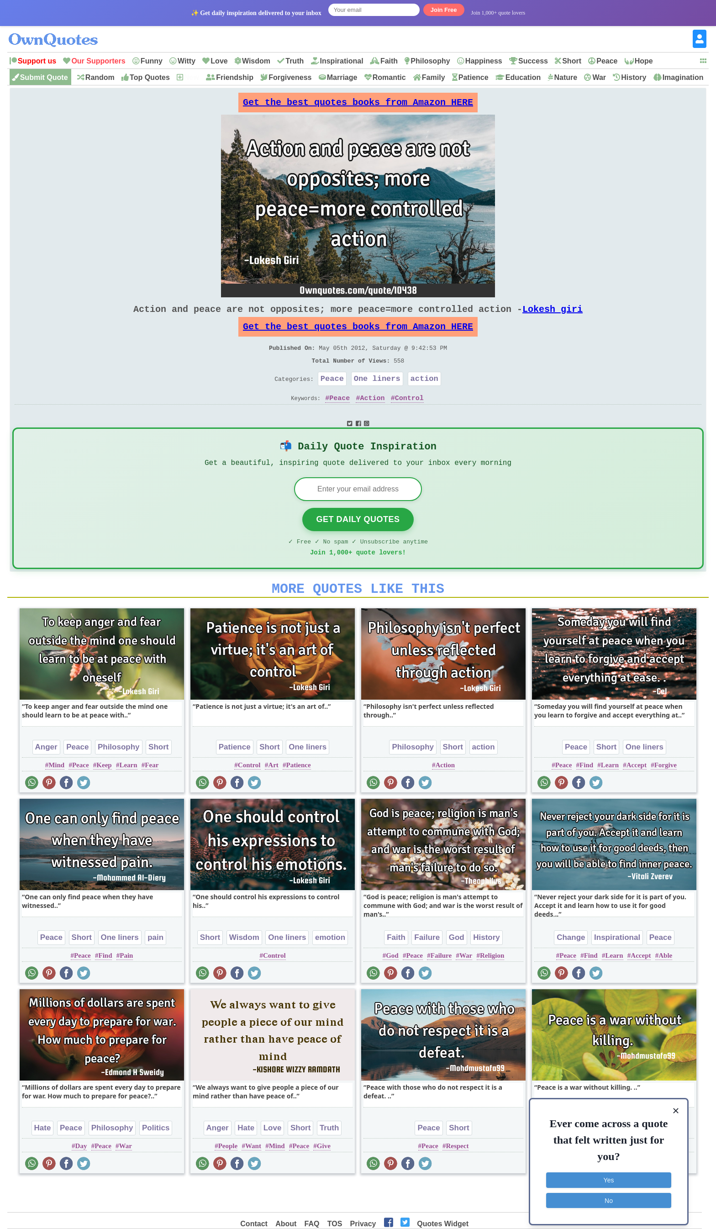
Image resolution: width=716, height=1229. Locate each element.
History (633, 77)
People (228, 1174)
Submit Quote (44, 77)
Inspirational (341, 61)
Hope (644, 61)
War (599, 77)
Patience (473, 77)
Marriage (342, 77)
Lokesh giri (552, 316)
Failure (427, 965)
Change (571, 965)
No (609, 1194)
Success (533, 61)
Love (219, 61)
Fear (151, 793)
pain (155, 965)
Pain (126, 983)
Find (586, 793)
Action (372, 416)
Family (433, 77)
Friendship (234, 77)
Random (100, 77)
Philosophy (430, 61)
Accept (636, 793)
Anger (46, 775)
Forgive (665, 793)
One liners (377, 395)
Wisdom (256, 61)
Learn (128, 793)
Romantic (389, 77)
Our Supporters (98, 61)
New (191, 77)
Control (409, 416)
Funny (152, 61)
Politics (155, 1156)
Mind (56, 793)
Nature (565, 77)
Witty (186, 61)
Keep (103, 793)
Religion (492, 983)
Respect (457, 1174)
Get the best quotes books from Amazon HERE (358, 105)
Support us (37, 61)
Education (523, 77)
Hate (42, 1156)
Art (273, 793)
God (456, 965)
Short (571, 61)
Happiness (483, 61)
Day (81, 1174)
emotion (330, 965)
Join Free (444, 9)
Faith (389, 61)
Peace (606, 61)
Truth (294, 61)
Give (324, 1174)
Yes (609, 1174)
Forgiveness (289, 77)
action (424, 395)
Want (253, 1174)
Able (665, 983)
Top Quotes (150, 77)
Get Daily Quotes (358, 542)
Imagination (683, 77)
